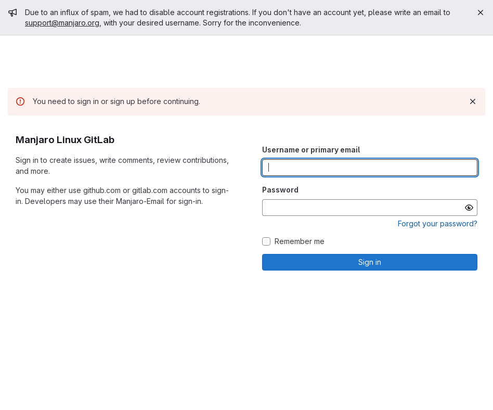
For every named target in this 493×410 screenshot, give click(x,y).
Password (280, 189)
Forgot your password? (437, 223)
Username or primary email (311, 149)
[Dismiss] (472, 101)
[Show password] (469, 207)
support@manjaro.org (62, 22)
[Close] (480, 12)
